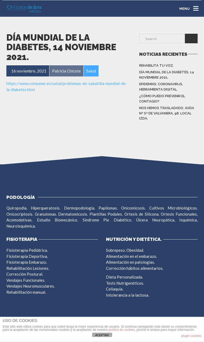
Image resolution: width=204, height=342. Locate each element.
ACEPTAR (102, 335)
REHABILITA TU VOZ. (156, 65)
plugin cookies (191, 336)
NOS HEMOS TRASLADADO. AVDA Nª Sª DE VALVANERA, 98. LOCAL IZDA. (166, 113)
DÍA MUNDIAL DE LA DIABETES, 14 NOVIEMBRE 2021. (166, 74)
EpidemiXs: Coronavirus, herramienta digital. (161, 86)
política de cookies (122, 330)
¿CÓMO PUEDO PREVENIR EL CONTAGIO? (162, 98)
